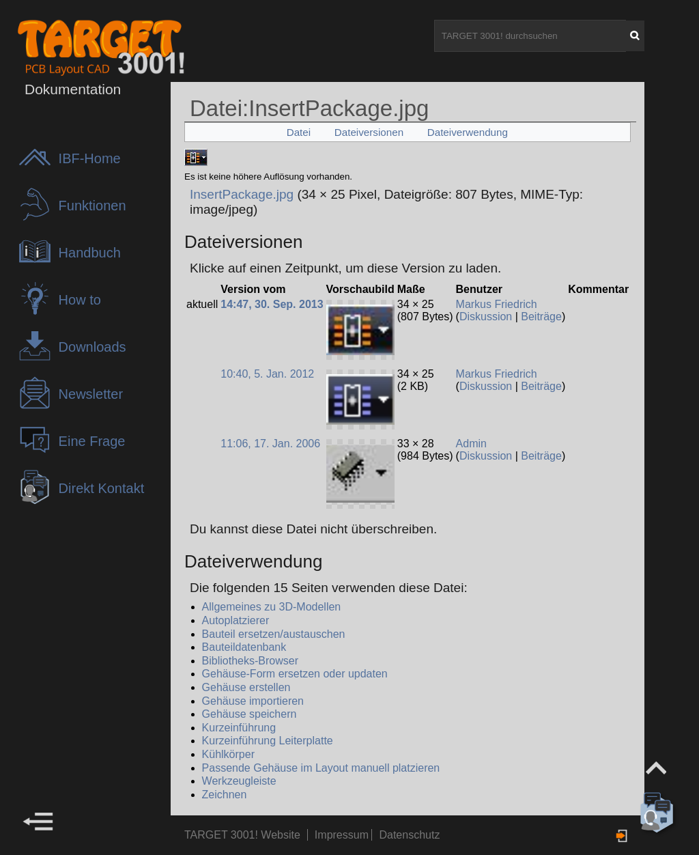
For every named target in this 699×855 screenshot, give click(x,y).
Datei (299, 132)
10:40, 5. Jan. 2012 (267, 374)
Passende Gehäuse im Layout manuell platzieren (321, 768)
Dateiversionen (368, 132)
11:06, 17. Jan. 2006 (270, 443)
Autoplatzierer (236, 620)
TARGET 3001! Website (242, 835)
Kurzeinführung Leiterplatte (267, 740)
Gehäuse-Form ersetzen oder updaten (295, 673)
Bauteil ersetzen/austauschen (273, 634)
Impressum (343, 835)
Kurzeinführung (239, 727)
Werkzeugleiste (239, 781)
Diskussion (485, 316)
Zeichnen (224, 794)
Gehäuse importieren (253, 701)
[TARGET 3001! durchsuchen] (530, 35)
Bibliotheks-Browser (250, 661)
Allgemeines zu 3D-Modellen (271, 607)
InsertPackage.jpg (242, 194)
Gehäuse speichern (249, 714)
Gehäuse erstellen (246, 687)
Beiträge (541, 316)
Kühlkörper (228, 754)
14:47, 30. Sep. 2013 (271, 304)
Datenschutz (409, 835)
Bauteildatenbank (244, 647)
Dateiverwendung (467, 132)
